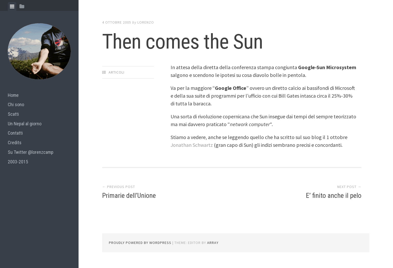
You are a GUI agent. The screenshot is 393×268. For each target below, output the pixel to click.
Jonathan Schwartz (192, 145)
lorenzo (145, 22)
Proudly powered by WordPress (140, 242)
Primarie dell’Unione (129, 195)
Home (13, 95)
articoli (116, 72)
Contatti (15, 133)
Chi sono (16, 104)
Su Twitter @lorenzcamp (30, 152)
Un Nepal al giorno (24, 123)
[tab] (12, 6)
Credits (15, 142)
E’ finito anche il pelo (333, 195)
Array (213, 242)
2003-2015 (18, 161)
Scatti (13, 114)
